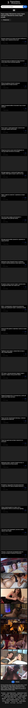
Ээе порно (23, 699)
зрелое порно (18, 698)
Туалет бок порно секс (10, 697)
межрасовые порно (22, 693)
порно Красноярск (11, 693)
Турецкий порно (14, 701)
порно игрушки (23, 695)
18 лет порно (12, 702)
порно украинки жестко (12, 700)
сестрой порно (6, 701)
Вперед (17, 681)
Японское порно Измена (11, 695)
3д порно (3, 693)
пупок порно (19, 702)
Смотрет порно (10, 698)
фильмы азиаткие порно (16, 694)
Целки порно (5, 694)
